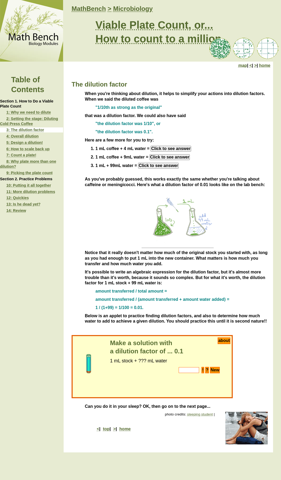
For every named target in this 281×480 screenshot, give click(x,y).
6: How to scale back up (28, 149)
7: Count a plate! (21, 155)
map (242, 65)
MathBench (89, 8)
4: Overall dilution (22, 136)
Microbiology (133, 8)
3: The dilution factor (25, 130)
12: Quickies (17, 198)
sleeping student (200, 414)
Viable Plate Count (141, 25)
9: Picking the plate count (29, 173)
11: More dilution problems (30, 192)
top (106, 429)
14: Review (16, 210)
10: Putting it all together (28, 185)
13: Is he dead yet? (23, 204)
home (264, 65)
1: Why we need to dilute (28, 112)
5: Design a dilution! (24, 142)
